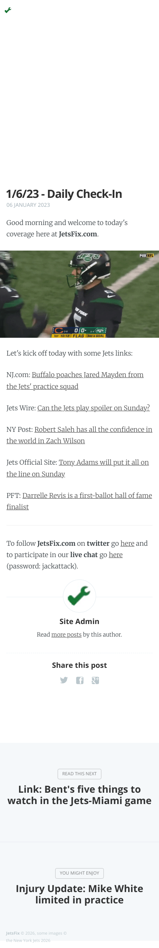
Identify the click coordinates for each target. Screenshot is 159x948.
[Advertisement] (79, 107)
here (127, 544)
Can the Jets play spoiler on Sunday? (93, 408)
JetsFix (13, 933)
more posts (67, 634)
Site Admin (79, 621)
